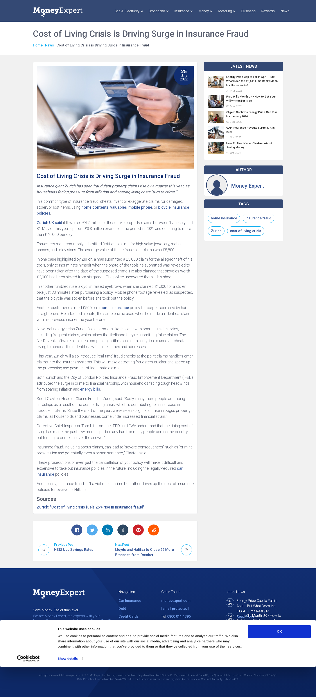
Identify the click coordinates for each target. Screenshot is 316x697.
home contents (95, 207)
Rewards (268, 11)
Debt (122, 608)
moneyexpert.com (175, 601)
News (284, 11)
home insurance (115, 307)
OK (279, 661)
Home (38, 45)
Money (205, 11)
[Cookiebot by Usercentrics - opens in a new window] (28, 688)
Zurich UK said (49, 222)
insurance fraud (258, 218)
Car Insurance (129, 601)
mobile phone (140, 207)
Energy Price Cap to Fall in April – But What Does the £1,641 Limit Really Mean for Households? (252, 81)
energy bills (90, 389)
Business (248, 11)
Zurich (216, 231)
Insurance (183, 11)
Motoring (226, 11)
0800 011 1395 (179, 616)
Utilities (124, 624)
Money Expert (247, 186)
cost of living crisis (245, 231)
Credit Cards (128, 616)
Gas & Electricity (129, 11)
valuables (118, 207)
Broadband (159, 11)
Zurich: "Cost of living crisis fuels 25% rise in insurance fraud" (90, 507)
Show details (67, 688)
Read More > (247, 626)
